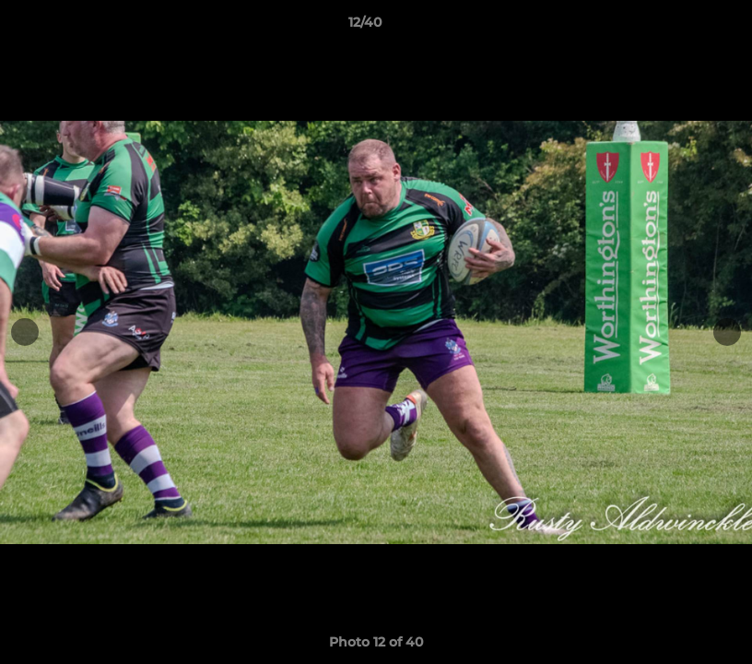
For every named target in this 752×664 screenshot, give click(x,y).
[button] (675, 26)
